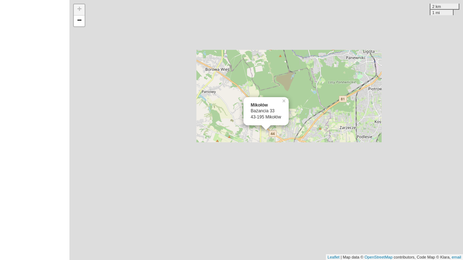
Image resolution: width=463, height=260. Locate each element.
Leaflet (334, 257)
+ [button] (79, 9)
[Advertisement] (34, 130)
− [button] (79, 21)
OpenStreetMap (379, 257)
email (456, 257)
